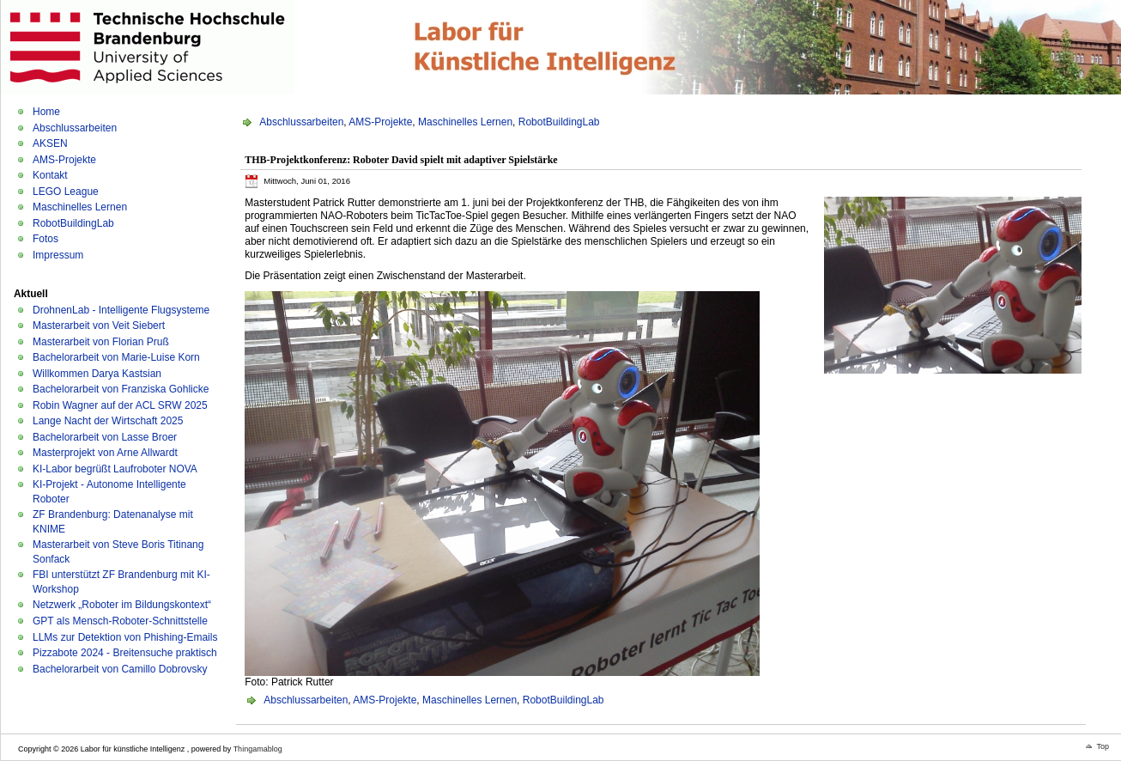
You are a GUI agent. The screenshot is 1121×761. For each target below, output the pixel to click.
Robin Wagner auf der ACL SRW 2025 (120, 405)
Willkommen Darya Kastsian (97, 374)
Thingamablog (257, 749)
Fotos (45, 239)
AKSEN (50, 143)
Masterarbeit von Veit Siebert (99, 326)
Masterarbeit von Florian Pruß (101, 342)
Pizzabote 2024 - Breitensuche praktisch (125, 653)
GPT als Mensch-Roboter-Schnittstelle (120, 621)
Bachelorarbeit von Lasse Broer (105, 437)
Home (46, 112)
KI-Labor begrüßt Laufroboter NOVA (115, 469)
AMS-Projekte (64, 160)
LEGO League (66, 192)
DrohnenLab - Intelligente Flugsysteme (121, 310)
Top (1102, 746)
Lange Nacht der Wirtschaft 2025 (108, 421)
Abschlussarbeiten (75, 128)
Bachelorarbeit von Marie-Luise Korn (116, 357)
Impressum (58, 255)
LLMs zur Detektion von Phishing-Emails (125, 637)
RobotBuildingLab (73, 223)
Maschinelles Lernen (80, 207)
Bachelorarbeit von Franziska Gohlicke (121, 389)
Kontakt (50, 175)
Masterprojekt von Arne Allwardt (105, 453)
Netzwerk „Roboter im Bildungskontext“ (122, 605)
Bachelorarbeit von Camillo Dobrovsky (120, 669)
